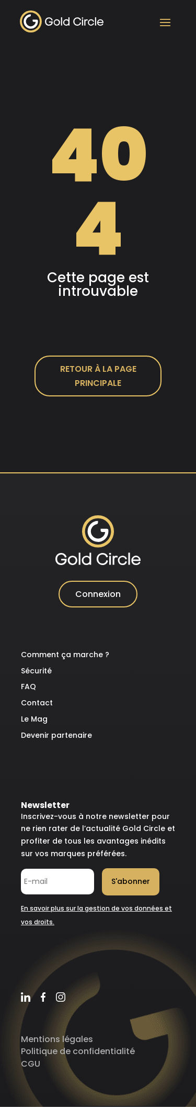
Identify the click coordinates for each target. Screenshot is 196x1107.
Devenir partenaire (56, 735)
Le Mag (34, 719)
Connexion (98, 594)
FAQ (28, 686)
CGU (30, 1064)
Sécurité (36, 671)
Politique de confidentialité (78, 1051)
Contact (37, 703)
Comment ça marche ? (65, 654)
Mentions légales (57, 1039)
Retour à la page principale (98, 376)
